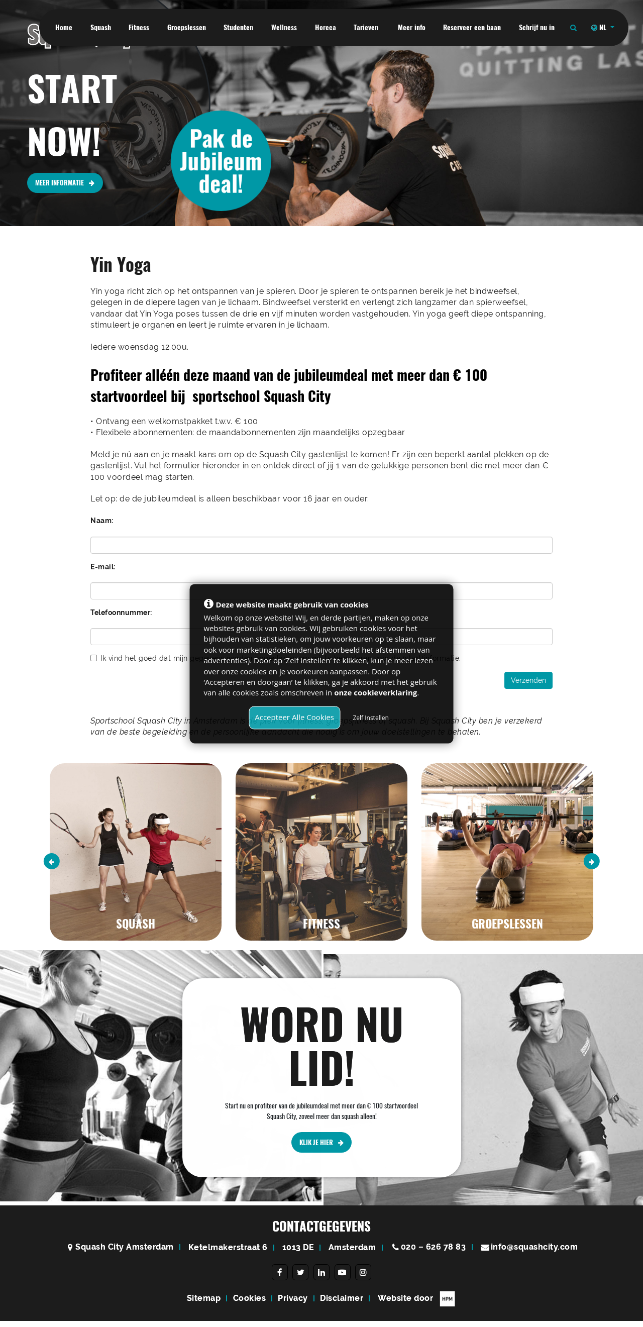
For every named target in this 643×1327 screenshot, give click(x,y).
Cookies (249, 1304)
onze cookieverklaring (375, 693)
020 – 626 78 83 (433, 1253)
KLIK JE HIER (322, 1182)
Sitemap (204, 1304)
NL (599, 27)
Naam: (102, 521)
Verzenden (528, 680)
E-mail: (103, 567)
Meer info (410, 27)
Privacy (293, 1304)
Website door (417, 1305)
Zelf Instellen (370, 717)
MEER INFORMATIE (67, 183)
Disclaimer (341, 1304)
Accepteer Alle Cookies (294, 717)
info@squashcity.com (534, 1253)
